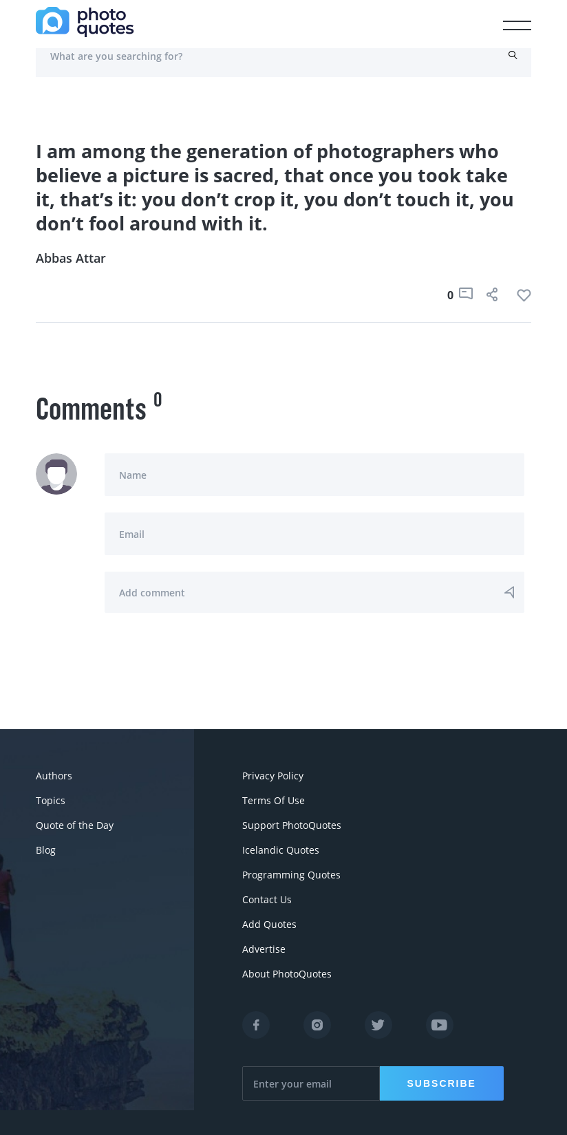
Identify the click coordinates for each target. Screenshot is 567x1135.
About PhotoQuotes (287, 973)
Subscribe (441, 1083)
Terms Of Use (273, 800)
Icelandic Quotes (280, 849)
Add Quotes (269, 924)
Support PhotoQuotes (291, 825)
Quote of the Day (75, 825)
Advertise (264, 948)
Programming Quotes (291, 874)
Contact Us (267, 899)
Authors (54, 775)
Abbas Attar (71, 258)
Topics (50, 800)
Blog (46, 849)
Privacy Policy (272, 775)
